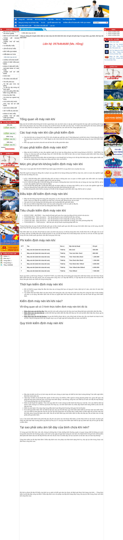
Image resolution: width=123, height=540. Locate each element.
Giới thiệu (30, 19)
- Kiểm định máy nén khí (10, 57)
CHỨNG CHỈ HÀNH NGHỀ (11, 60)
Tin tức (43, 22)
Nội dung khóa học (40, 19)
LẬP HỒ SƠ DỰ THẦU (10, 48)
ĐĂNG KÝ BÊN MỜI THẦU (11, 66)
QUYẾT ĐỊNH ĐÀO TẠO (54, 22)
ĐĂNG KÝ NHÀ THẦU (10, 113)
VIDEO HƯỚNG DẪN (114, 32)
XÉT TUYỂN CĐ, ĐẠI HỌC (11, 110)
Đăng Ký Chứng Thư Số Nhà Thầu (29, 22)
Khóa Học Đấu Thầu (9, 95)
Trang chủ (22, 19)
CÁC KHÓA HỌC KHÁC (10, 101)
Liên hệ (52, 25)
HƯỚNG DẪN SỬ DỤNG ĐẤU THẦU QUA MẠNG (77, 22)
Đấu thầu (51, 19)
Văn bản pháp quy (9, 81)
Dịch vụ (58, 19)
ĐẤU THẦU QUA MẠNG (10, 51)
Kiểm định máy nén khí (29, 33)
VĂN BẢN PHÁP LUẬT (25, 25)
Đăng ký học (7, 119)
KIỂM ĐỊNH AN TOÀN (10, 54)
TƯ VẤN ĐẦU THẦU (9, 45)
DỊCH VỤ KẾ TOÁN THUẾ (11, 35)
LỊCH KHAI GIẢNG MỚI (10, 108)
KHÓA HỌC (7, 76)
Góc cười (62, 523)
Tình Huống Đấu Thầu (69, 19)
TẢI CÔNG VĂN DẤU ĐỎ (41, 25)
